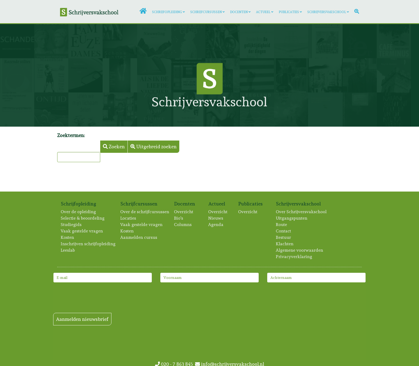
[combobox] (78, 157)
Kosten (67, 237)
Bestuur (283, 237)
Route (281, 224)
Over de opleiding (78, 211)
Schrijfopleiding (167, 12)
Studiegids (71, 224)
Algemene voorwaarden (299, 250)
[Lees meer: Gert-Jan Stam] (17, 41)
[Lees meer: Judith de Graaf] (51, 109)
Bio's (178, 218)
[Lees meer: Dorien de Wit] (17, 109)
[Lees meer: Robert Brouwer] (394, 41)
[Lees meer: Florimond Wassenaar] (360, 75)
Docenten (239, 12)
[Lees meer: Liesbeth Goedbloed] (154, 109)
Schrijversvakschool (326, 12)
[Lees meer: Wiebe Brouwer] (325, 41)
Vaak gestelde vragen (82, 230)
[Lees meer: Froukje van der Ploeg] (360, 41)
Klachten (284, 243)
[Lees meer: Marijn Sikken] (85, 75)
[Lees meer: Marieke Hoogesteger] (120, 109)
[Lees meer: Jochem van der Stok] (291, 41)
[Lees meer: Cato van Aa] (85, 41)
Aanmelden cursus (139, 237)
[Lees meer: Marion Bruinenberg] (154, 41)
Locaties (128, 218)
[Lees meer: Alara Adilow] (222, 41)
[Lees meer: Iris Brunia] (85, 109)
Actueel (263, 12)
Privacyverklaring (294, 256)
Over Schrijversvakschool (301, 211)
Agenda (216, 224)
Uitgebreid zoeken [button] (153, 146)
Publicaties (289, 12)
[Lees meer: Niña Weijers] (222, 109)
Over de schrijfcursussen (145, 211)
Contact (283, 230)
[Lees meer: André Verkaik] (291, 75)
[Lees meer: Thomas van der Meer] (188, 41)
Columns (183, 224)
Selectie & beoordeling (82, 218)
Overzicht (183, 211)
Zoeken (114, 146)
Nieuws (216, 218)
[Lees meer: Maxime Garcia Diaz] (325, 109)
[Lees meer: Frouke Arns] (257, 41)
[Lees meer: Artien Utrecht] (17, 75)
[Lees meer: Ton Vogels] (325, 75)
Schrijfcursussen (206, 12)
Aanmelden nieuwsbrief (82, 319)
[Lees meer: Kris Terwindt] (291, 109)
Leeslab (68, 250)
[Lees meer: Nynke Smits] (51, 41)
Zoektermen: (71, 135)
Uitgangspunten (291, 218)
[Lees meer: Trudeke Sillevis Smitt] (188, 109)
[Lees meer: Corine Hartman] (120, 41)
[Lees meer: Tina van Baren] (51, 75)
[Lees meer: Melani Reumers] (120, 75)
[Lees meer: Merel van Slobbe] (394, 109)
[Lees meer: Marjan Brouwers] (257, 109)
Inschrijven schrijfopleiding (88, 243)
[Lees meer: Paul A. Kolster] (394, 75)
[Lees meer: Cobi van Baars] (360, 109)
